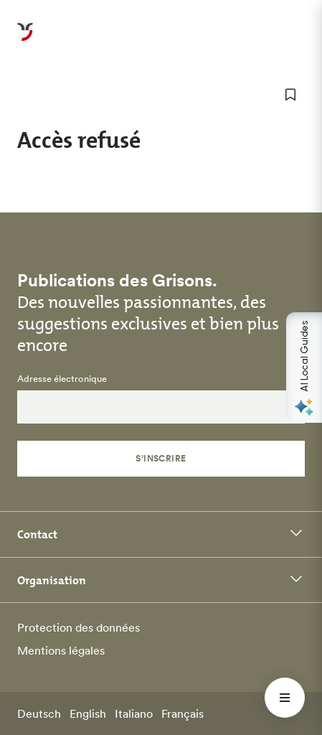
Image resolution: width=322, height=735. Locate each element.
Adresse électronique (62, 379)
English (88, 713)
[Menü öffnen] (285, 698)
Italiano (134, 713)
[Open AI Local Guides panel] (304, 367)
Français (182, 713)
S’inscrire (161, 458)
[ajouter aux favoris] (290, 94)
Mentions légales (61, 650)
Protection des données (78, 627)
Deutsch (39, 713)
